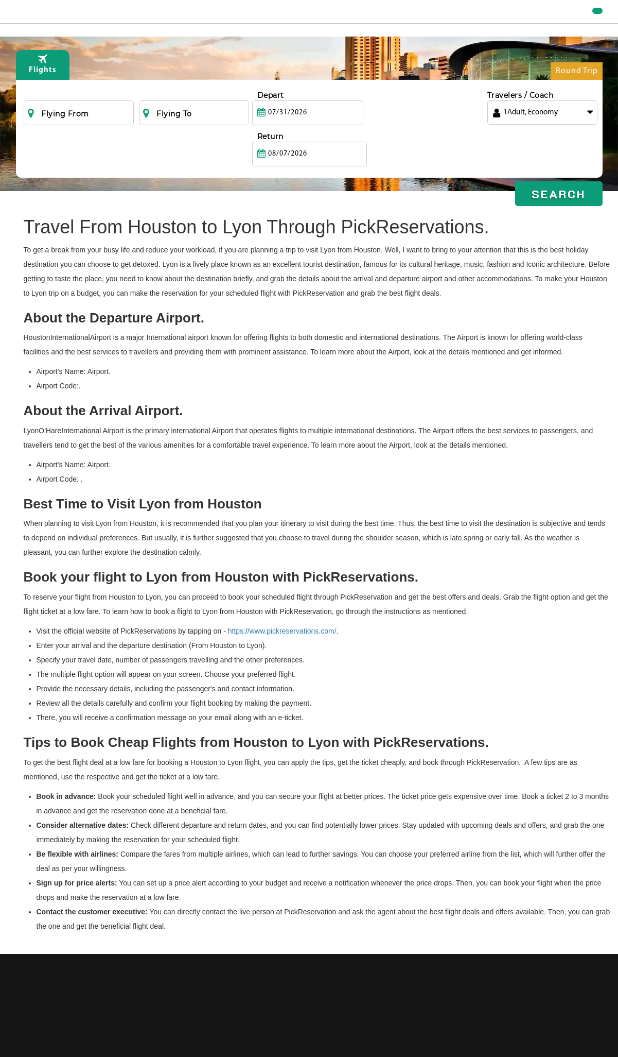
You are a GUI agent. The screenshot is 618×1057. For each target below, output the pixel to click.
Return (385, 116)
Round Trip (577, 94)
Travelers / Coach (520, 116)
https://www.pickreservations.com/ (282, 631)
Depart (270, 116)
